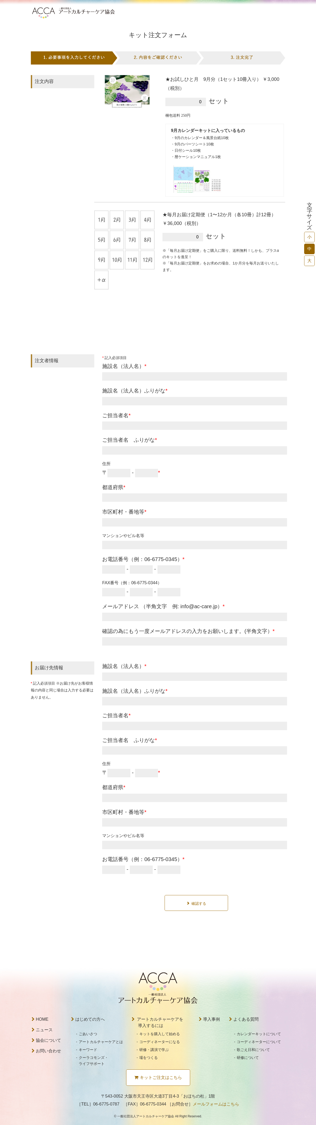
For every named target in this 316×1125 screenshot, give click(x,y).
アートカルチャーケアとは (101, 1042)
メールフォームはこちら (216, 1104)
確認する (198, 903)
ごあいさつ (88, 1034)
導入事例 (209, 1019)
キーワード (88, 1050)
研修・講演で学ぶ (154, 1050)
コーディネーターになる (159, 1042)
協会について (46, 1040)
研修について (248, 1057)
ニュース (42, 1030)
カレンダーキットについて (259, 1034)
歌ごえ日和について (253, 1050)
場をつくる (148, 1057)
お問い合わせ (46, 1051)
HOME (40, 1019)
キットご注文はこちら (158, 1077)
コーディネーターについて (259, 1042)
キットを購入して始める (159, 1034)
